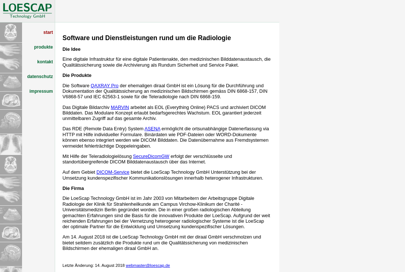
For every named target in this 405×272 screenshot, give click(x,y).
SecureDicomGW (151, 156)
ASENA (152, 128)
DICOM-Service (112, 172)
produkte (43, 47)
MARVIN (120, 107)
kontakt (45, 61)
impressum (41, 91)
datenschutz (40, 76)
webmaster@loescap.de (148, 265)
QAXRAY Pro (105, 85)
